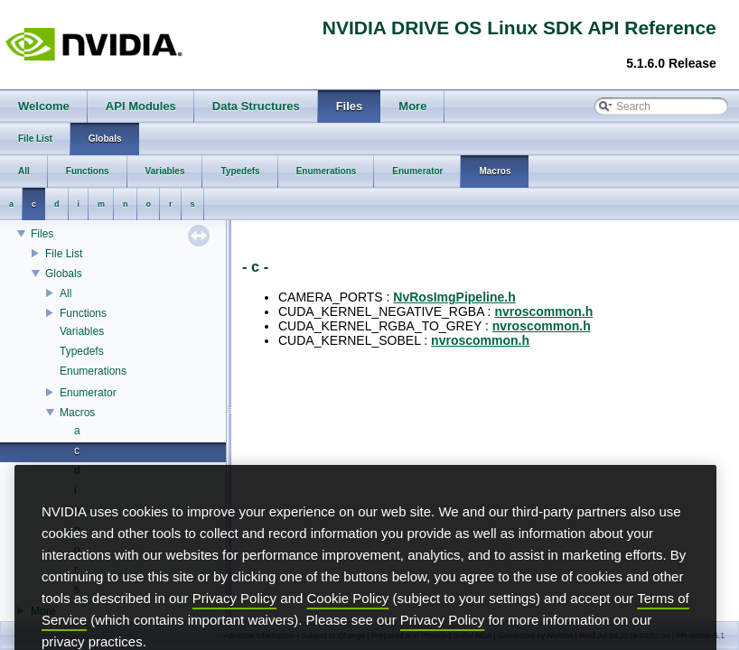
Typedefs (82, 351)
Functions (83, 313)
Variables (82, 331)
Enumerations (93, 371)
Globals (63, 273)
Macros (77, 412)
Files (42, 234)
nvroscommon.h (543, 311)
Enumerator (88, 392)
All (65, 293)
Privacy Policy (234, 624)
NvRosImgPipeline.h (454, 297)
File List (63, 253)
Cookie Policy (348, 624)
